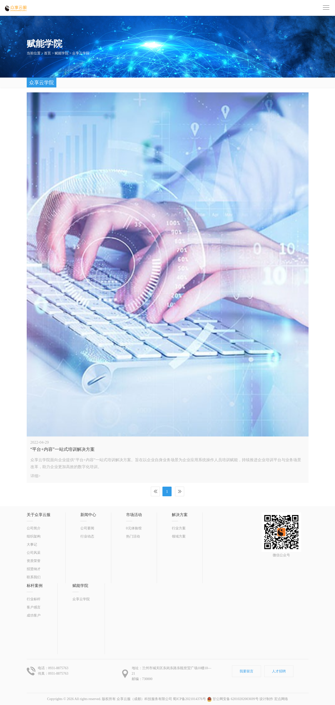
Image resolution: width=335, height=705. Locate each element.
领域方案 (179, 536)
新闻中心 (88, 515)
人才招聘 (279, 671)
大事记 (32, 544)
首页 (47, 53)
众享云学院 (80, 53)
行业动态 (87, 536)
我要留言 (246, 671)
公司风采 (34, 553)
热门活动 (133, 536)
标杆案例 (35, 585)
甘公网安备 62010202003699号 (233, 699)
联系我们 (34, 577)
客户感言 (34, 607)
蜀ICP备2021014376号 (189, 699)
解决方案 (180, 515)
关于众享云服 (38, 515)
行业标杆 (34, 599)
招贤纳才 (34, 569)
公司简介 (34, 528)
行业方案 (179, 528)
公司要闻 (87, 528)
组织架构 (34, 536)
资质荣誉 (34, 561)
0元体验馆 (134, 528)
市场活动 (134, 515)
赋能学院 (61, 53)
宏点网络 (281, 699)
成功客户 (34, 615)
